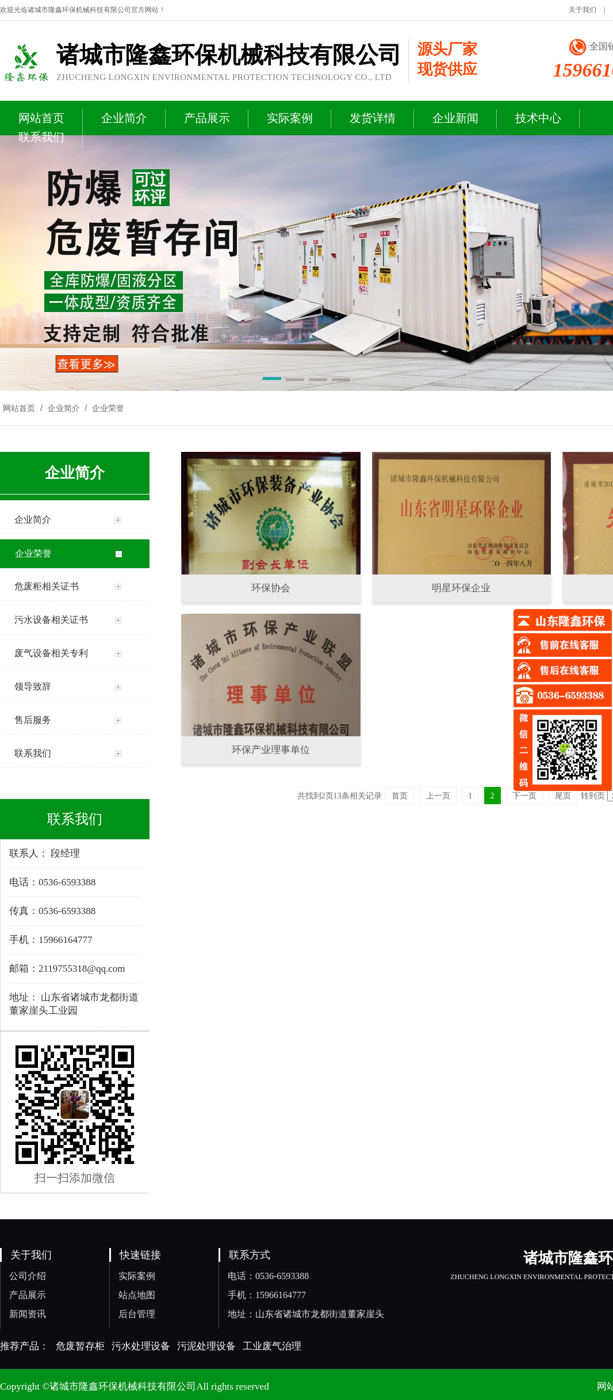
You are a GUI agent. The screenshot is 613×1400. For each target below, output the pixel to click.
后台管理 (136, 1314)
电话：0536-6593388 (268, 1276)
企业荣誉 (107, 408)
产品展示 (27, 1295)
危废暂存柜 (80, 1346)
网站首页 (19, 408)
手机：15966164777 (267, 1295)
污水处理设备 (141, 1346)
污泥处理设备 (206, 1346)
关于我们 (582, 10)
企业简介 (63, 408)
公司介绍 (27, 1276)
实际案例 (136, 1276)
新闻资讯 (27, 1314)
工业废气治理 (272, 1346)
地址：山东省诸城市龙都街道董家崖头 (306, 1314)
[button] (272, 380)
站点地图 (136, 1295)
